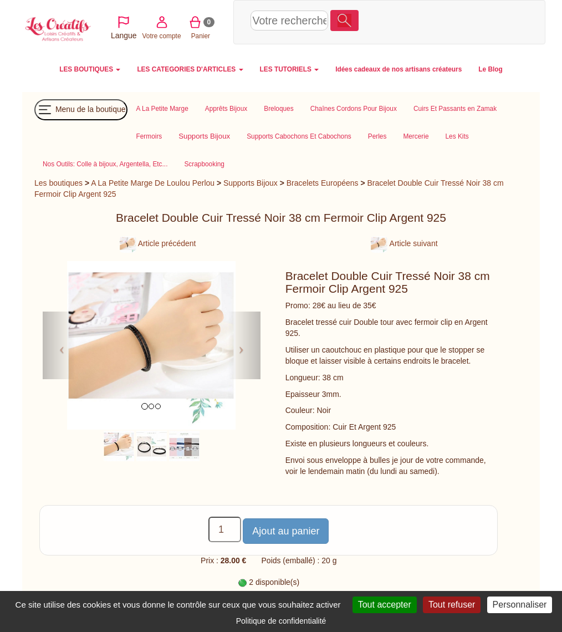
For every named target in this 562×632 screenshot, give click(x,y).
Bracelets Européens (323, 183)
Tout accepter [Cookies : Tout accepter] (384, 604)
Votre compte (430, 21)
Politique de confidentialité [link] (281, 620)
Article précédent (158, 243)
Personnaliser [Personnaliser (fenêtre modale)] (520, 604)
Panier (469, 21)
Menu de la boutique (81, 109)
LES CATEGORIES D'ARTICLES (190, 69)
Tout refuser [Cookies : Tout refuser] (451, 604)
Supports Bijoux (250, 183)
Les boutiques (58, 183)
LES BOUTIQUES (89, 69)
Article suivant (404, 243)
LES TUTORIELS (289, 69)
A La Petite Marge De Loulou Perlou (152, 183)
